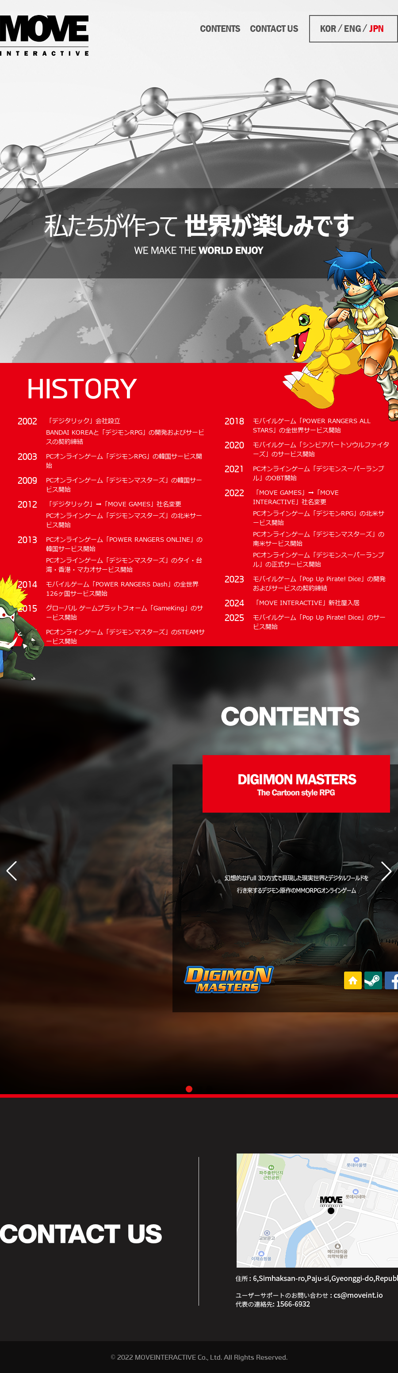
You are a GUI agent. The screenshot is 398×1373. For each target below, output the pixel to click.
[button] (386, 871)
